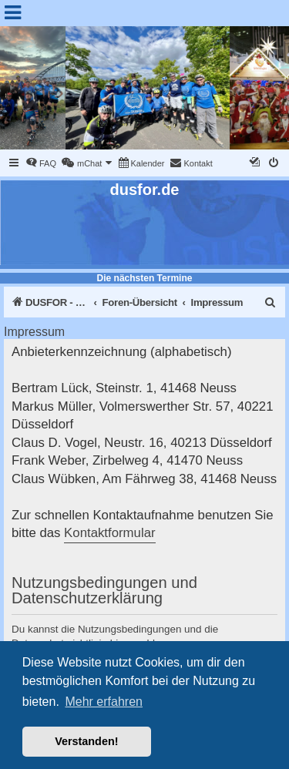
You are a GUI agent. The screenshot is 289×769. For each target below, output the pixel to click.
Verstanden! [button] (86, 741)
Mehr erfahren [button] (104, 701)
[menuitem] (40, 163)
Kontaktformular (109, 533)
